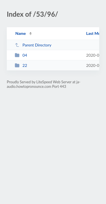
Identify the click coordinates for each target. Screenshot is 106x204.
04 (21, 55)
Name (20, 33)
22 (21, 65)
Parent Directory (33, 44)
